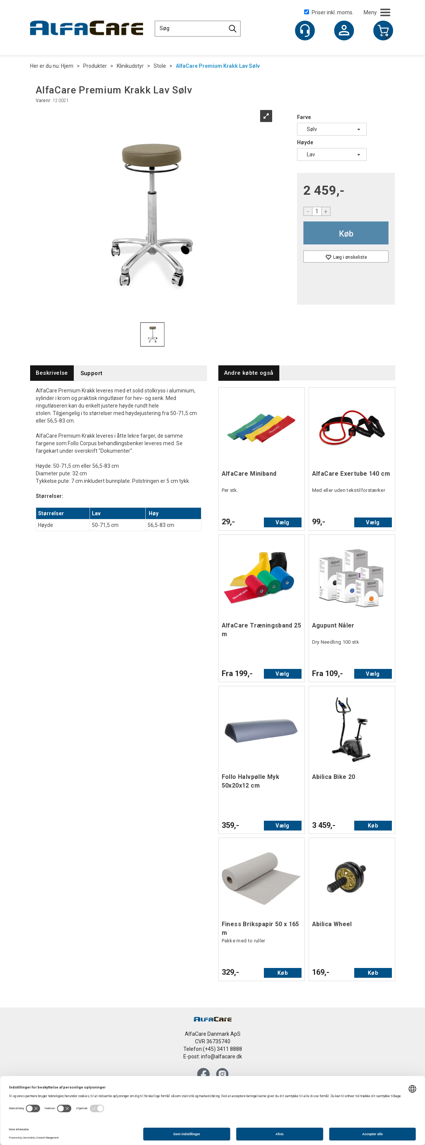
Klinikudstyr (130, 66)
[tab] (52, 373)
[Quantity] (316, 211)
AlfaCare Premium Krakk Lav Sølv (218, 66)
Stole (160, 66)
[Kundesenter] (305, 30)
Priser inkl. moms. (328, 12)
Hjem (67, 66)
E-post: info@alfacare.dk (212, 1056)
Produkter (95, 66)
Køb (346, 233)
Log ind (344, 31)
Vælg (282, 522)
